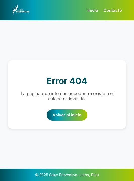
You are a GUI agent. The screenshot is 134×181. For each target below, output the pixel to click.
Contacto (112, 10)
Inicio (92, 10)
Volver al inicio (67, 114)
